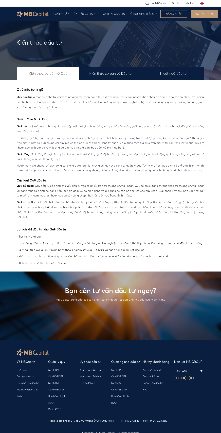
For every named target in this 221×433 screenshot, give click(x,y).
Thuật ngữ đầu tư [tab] (173, 73)
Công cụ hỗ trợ (151, 376)
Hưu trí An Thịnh (57, 396)
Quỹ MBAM (54, 369)
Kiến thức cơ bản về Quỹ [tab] (48, 73)
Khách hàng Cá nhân (91, 369)
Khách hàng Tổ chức (90, 376)
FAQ (145, 389)
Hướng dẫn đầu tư (153, 383)
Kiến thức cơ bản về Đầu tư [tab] (110, 73)
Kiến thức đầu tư (152, 369)
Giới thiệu (22, 369)
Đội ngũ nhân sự (25, 376)
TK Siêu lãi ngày (88, 383)
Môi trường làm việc (27, 389)
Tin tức (175, 3)
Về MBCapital (159, 3)
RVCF (51, 402)
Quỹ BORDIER (56, 376)
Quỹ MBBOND (56, 389)
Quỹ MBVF (54, 383)
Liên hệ (189, 3)
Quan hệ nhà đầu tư (112, 13)
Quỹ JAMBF (54, 409)
